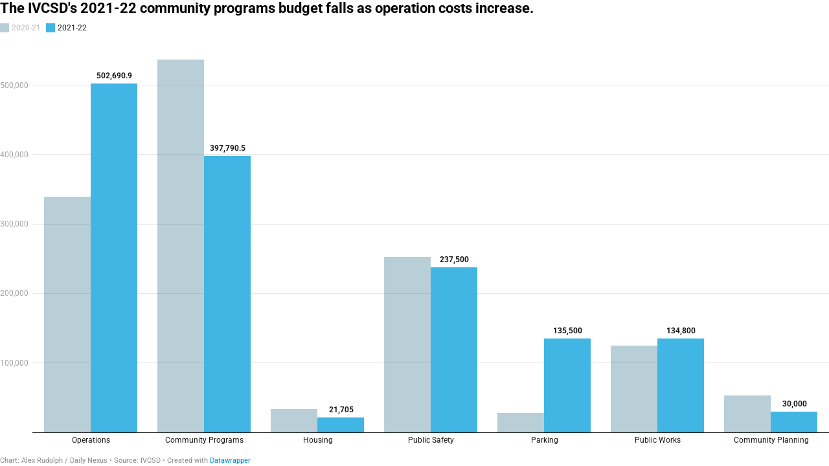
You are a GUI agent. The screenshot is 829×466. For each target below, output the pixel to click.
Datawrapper (230, 460)
